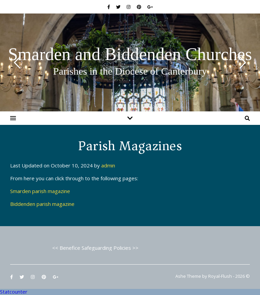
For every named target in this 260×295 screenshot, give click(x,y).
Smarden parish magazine (40, 191)
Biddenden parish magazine (42, 203)
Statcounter (13, 291)
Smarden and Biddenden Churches (130, 54)
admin (108, 165)
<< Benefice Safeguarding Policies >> (95, 247)
